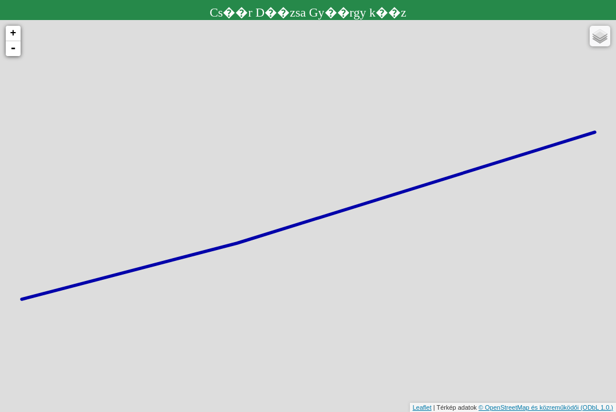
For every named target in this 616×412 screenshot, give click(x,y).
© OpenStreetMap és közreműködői (530, 407)
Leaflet (422, 407)
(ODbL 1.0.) (597, 407)
